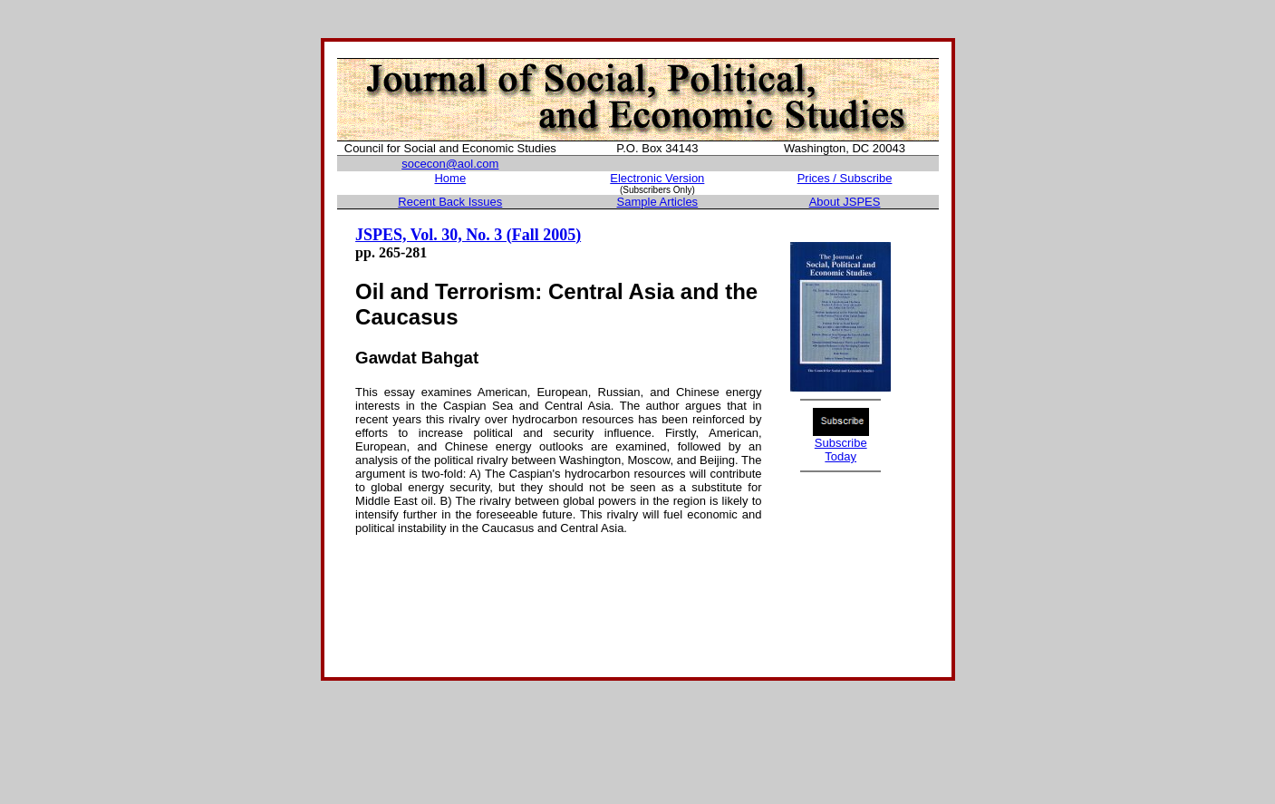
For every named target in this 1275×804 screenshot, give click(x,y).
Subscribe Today (841, 449)
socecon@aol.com (449, 163)
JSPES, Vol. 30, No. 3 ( (433, 235)
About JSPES (845, 201)
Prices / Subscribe (845, 178)
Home (450, 178)
